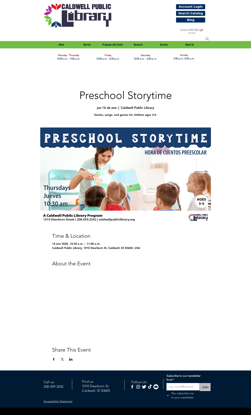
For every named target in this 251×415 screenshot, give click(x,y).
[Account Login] (190, 6)
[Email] (182, 386)
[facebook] (132, 386)
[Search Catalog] (190, 13)
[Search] (207, 39)
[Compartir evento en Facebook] (53, 359)
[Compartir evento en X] (62, 359)
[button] (87, 44)
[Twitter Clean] (144, 386)
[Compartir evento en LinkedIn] (71, 359)
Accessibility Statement (58, 401)
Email (170, 380)
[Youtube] (155, 386)
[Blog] (190, 20)
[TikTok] (150, 386)
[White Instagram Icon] (138, 386)
